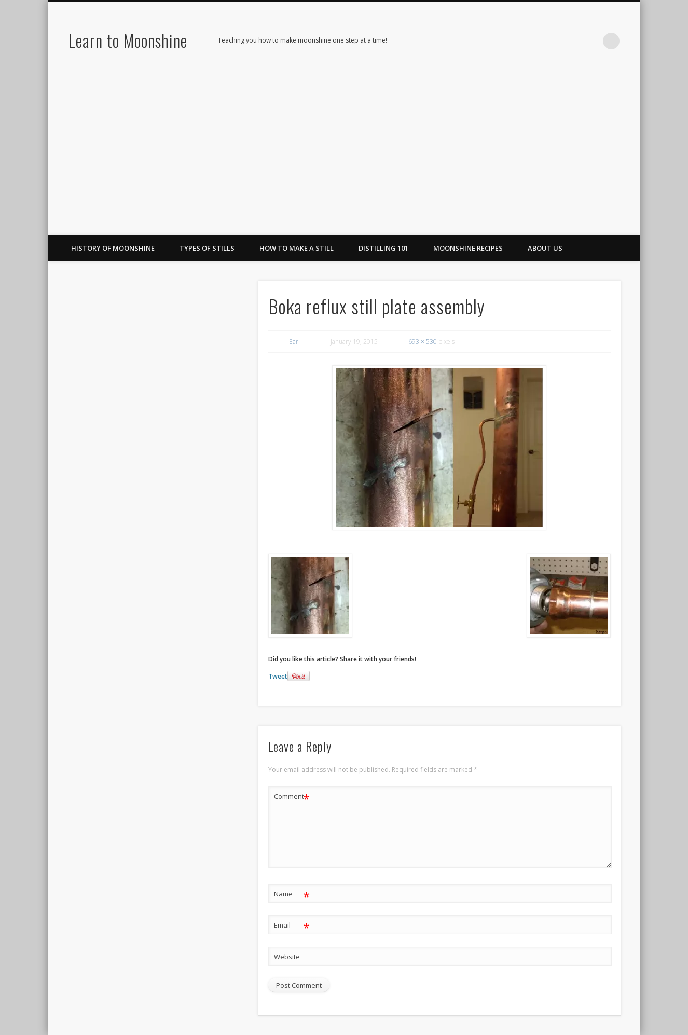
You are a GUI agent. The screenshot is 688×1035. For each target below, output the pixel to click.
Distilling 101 (383, 248)
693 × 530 (422, 341)
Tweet (277, 676)
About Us (545, 248)
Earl (294, 341)
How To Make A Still (296, 248)
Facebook (547, 41)
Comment (292, 797)
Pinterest (568, 41)
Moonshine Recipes (468, 248)
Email (292, 925)
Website (287, 956)
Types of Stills (207, 248)
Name (292, 894)
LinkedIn (590, 41)
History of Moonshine (113, 248)
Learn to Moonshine (127, 40)
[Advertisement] (344, 157)
